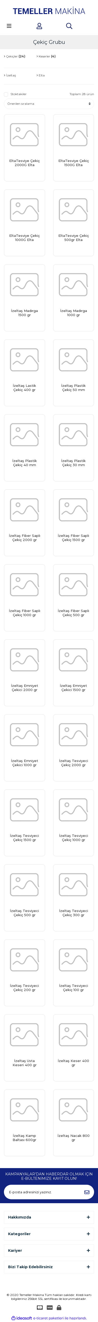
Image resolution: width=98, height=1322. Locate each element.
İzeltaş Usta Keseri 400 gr (25, 1063)
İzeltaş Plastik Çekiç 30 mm (73, 463)
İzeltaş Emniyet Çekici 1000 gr (24, 763)
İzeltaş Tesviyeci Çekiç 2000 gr (73, 763)
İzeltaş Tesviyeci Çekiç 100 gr (73, 988)
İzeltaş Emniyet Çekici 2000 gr (24, 687)
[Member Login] (39, 26)
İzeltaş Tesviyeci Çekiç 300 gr (73, 913)
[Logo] (49, 10)
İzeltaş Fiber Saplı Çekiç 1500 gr (73, 537)
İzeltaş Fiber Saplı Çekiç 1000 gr (24, 613)
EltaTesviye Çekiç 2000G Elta (24, 163)
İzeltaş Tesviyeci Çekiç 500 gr (24, 913)
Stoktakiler (18, 94)
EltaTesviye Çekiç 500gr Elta (73, 237)
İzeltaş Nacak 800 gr (73, 1138)
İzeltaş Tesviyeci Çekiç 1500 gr (24, 837)
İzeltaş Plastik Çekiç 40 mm (24, 463)
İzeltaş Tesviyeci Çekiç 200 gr (24, 988)
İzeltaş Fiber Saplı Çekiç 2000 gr (24, 537)
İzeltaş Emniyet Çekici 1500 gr (73, 687)
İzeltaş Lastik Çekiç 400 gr (24, 387)
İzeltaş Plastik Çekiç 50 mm (73, 387)
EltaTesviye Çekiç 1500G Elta (73, 163)
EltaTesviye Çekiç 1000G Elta (24, 237)
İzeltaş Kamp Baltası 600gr (24, 1138)
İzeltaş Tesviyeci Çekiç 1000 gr (73, 837)
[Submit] (86, 1192)
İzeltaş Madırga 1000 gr (73, 313)
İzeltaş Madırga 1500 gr (24, 313)
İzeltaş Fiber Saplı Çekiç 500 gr (73, 613)
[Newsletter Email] (49, 1192)
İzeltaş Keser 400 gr (73, 1063)
